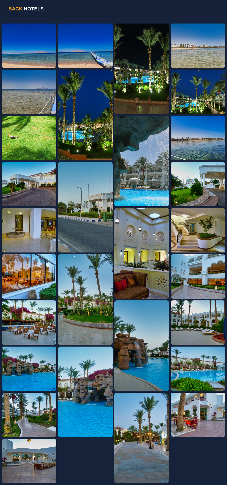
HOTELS (26, 9)
